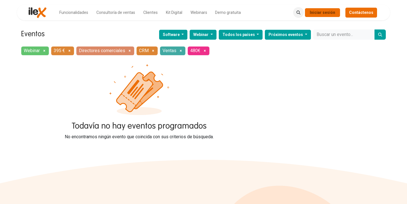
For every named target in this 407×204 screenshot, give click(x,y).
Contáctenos (361, 12)
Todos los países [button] (239, 34)
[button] (298, 12)
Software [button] (172, 34)
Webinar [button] (201, 34)
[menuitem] (73, 12)
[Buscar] (380, 34)
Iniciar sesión (322, 12)
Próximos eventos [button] (286, 34)
